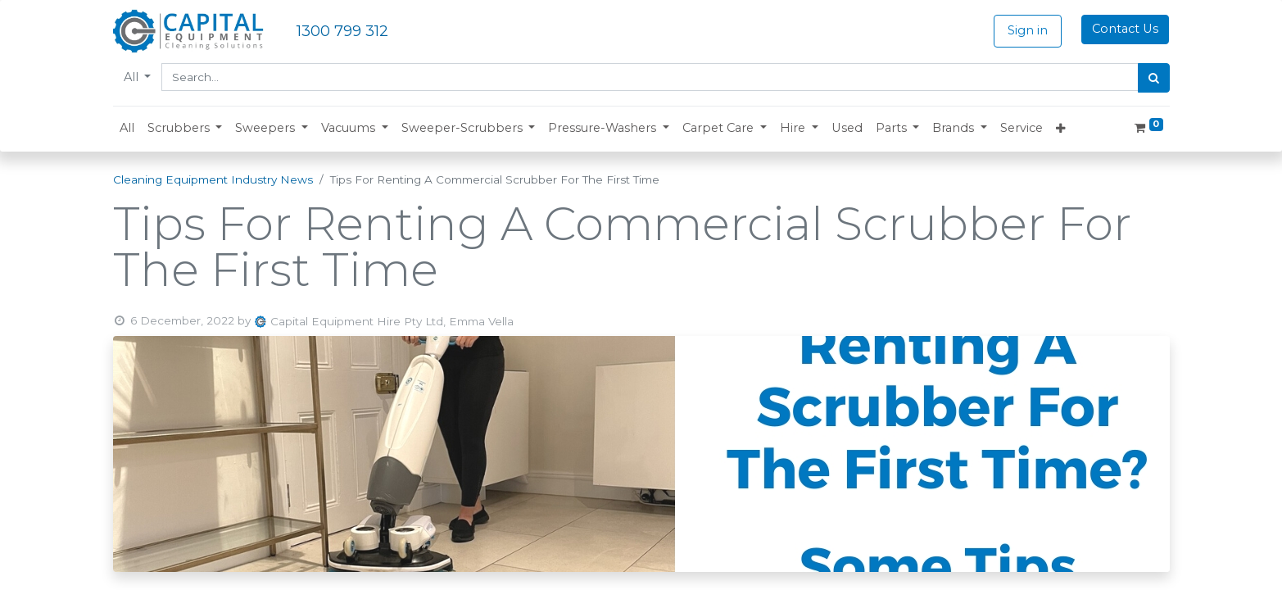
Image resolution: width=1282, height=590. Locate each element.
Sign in (1028, 30)
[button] (185, 128)
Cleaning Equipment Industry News (213, 179)
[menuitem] (127, 128)
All (133, 77)
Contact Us (1125, 28)
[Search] (1154, 78)
